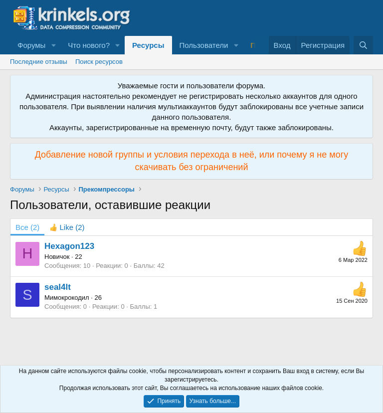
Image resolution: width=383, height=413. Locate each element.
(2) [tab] (27, 227)
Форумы (31, 45)
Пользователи (204, 45)
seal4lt (57, 287)
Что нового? (89, 45)
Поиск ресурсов (99, 61)
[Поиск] (363, 45)
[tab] (66, 227)
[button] (53, 45)
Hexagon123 (69, 246)
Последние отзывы (38, 61)
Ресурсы (148, 45)
